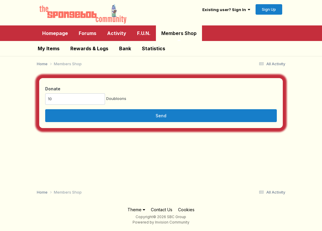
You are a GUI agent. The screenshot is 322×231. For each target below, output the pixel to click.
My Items (49, 48)
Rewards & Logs (89, 48)
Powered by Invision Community (161, 222)
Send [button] (161, 115)
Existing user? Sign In (226, 9)
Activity (116, 33)
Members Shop (179, 35)
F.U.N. (144, 33)
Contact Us (161, 209)
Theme (136, 209)
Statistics (153, 48)
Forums (87, 33)
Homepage (55, 33)
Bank (125, 48)
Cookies (186, 209)
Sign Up (269, 9)
